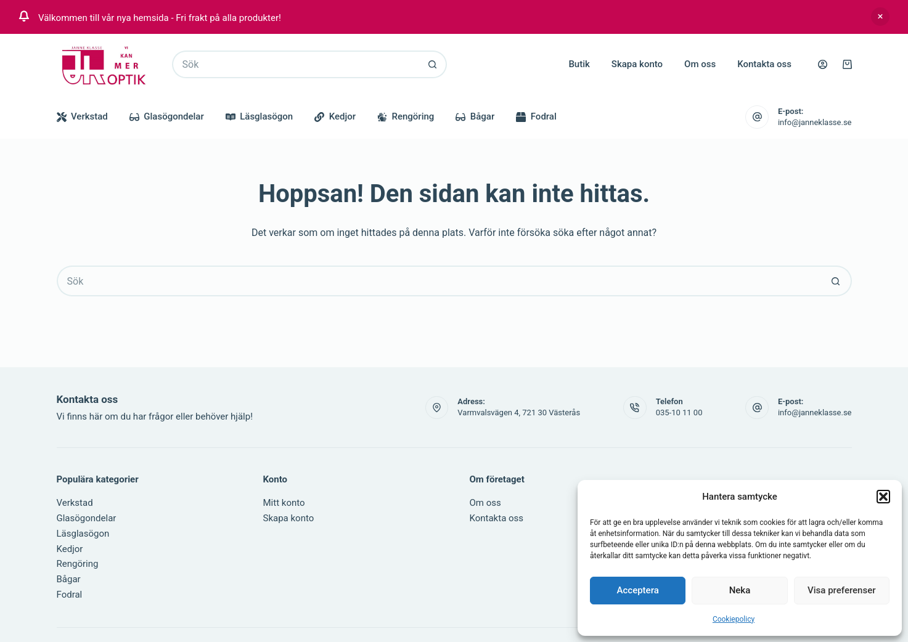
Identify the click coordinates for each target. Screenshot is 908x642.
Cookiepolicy (734, 619)
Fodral (536, 116)
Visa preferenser (841, 590)
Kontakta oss (764, 64)
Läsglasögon (259, 116)
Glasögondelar (166, 116)
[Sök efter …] (295, 64)
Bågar (475, 116)
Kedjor (335, 116)
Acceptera (638, 590)
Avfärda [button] (880, 16)
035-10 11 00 (679, 412)
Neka (740, 590)
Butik (578, 64)
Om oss (700, 64)
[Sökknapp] (433, 64)
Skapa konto (637, 64)
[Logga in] (822, 64)
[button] (883, 496)
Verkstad (82, 116)
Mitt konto (284, 502)
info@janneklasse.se (815, 122)
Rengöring (405, 116)
